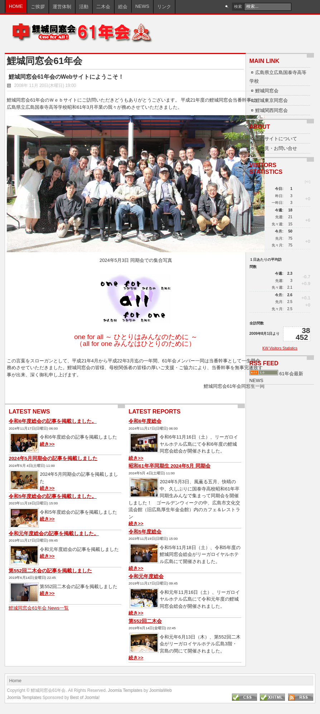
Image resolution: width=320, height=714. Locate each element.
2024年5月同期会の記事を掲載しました (53, 458)
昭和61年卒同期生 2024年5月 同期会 (169, 466)
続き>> (47, 444)
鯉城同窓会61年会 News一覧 (39, 608)
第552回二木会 (145, 621)
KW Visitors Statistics (279, 348)
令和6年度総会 (145, 421)
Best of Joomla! (85, 697)
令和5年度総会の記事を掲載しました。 (53, 496)
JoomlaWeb (160, 690)
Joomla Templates (125, 690)
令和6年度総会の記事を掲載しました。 (53, 421)
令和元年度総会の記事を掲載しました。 (54, 533)
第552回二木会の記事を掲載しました (50, 570)
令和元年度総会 (146, 576)
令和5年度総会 (145, 531)
